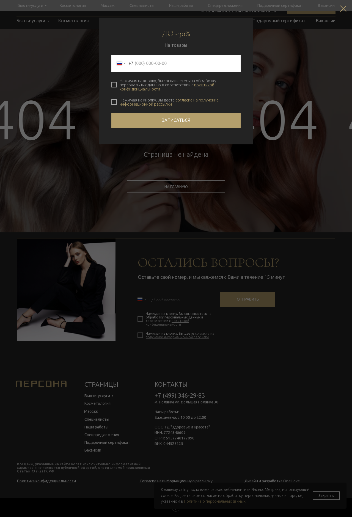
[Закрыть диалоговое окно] (343, 9)
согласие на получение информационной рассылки (169, 102)
